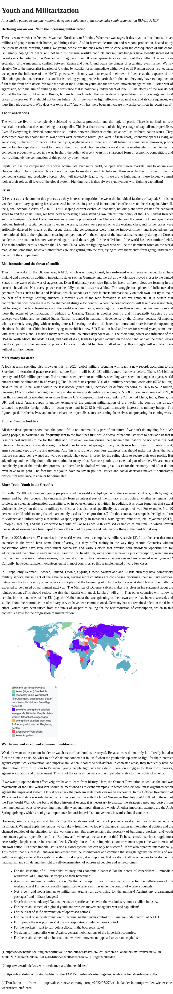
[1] (58, 382)
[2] (108, 514)
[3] (135, 538)
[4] (121, 592)
